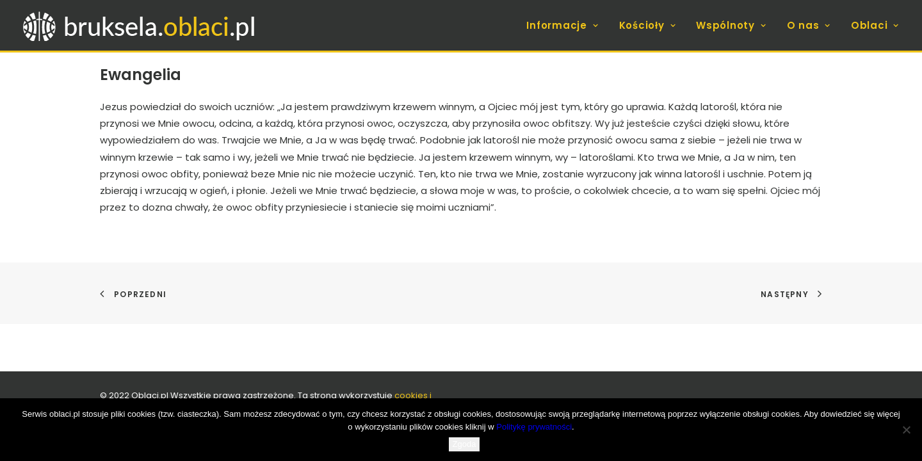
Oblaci (875, 25)
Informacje (562, 25)
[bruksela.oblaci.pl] (140, 25)
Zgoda (464, 444)
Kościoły (647, 25)
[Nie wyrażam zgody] (906, 429)
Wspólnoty (731, 25)
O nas (808, 25)
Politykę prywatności (534, 427)
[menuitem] (566, 25)
